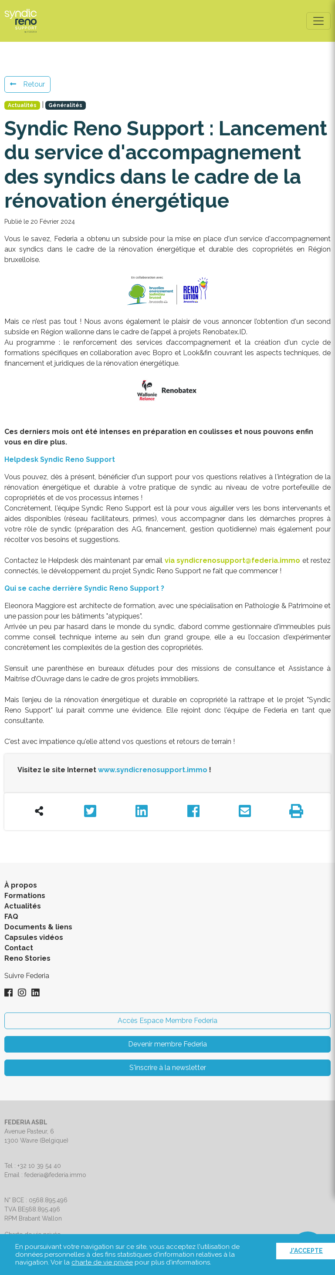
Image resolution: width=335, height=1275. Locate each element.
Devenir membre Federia (167, 1044)
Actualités (22, 105)
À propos (20, 885)
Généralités (65, 105)
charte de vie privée (102, 1262)
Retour (27, 84)
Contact (18, 948)
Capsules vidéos (33, 937)
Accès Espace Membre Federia (167, 1020)
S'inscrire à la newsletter (167, 1067)
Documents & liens (38, 927)
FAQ (11, 916)
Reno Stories (27, 958)
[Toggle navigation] (318, 21)
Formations (24, 895)
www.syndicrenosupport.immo (152, 770)
